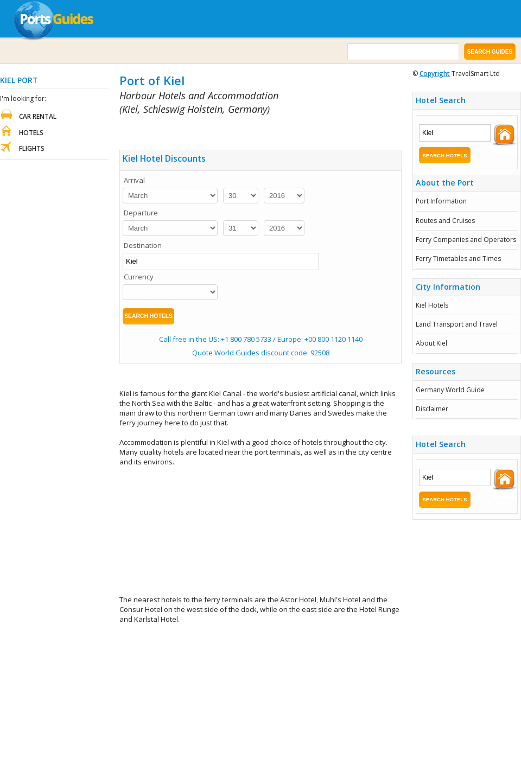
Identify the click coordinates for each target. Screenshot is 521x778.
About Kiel (431, 343)
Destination (143, 245)
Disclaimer (432, 408)
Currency (139, 277)
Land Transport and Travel (457, 324)
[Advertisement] (261, 530)
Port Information (441, 201)
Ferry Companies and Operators (466, 239)
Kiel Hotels (432, 305)
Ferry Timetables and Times (458, 258)
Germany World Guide (450, 389)
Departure (141, 213)
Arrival (134, 180)
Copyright (435, 73)
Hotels (31, 132)
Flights (32, 148)
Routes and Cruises (445, 220)
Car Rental (37, 116)
